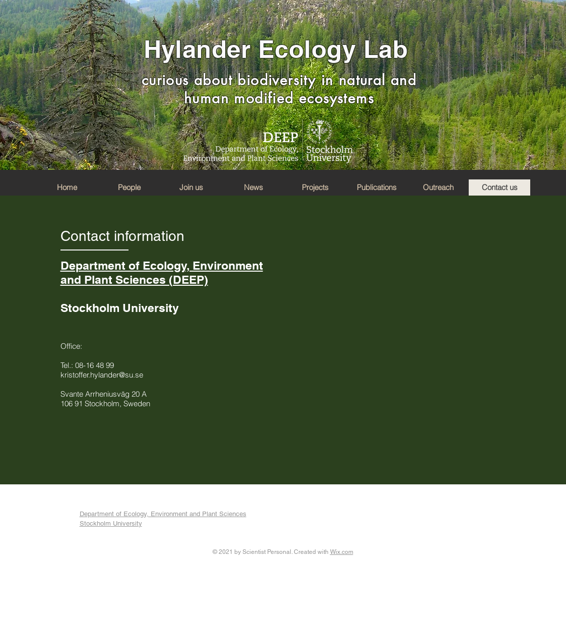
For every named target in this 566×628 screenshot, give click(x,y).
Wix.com (341, 551)
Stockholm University (111, 523)
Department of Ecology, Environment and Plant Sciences (163, 514)
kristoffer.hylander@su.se (101, 375)
